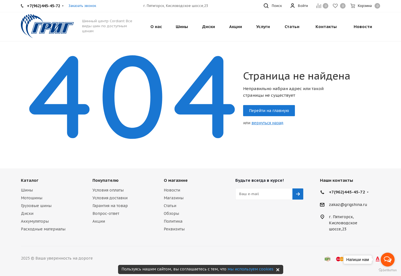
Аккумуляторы (35, 221)
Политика (173, 221)
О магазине (176, 180)
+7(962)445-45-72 (347, 192)
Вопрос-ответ (105, 213)
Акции (98, 221)
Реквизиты (174, 229)
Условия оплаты (108, 190)
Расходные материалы (43, 229)
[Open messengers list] (388, 260)
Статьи (170, 205)
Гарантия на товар (110, 205)
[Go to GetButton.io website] (388, 270)
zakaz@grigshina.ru (348, 204)
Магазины (174, 197)
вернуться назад (267, 122)
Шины (27, 190)
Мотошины (31, 197)
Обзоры (171, 213)
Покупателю (105, 180)
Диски (27, 213)
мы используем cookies (250, 269)
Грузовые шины (36, 205)
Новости (172, 190)
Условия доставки (110, 197)
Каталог (29, 180)
